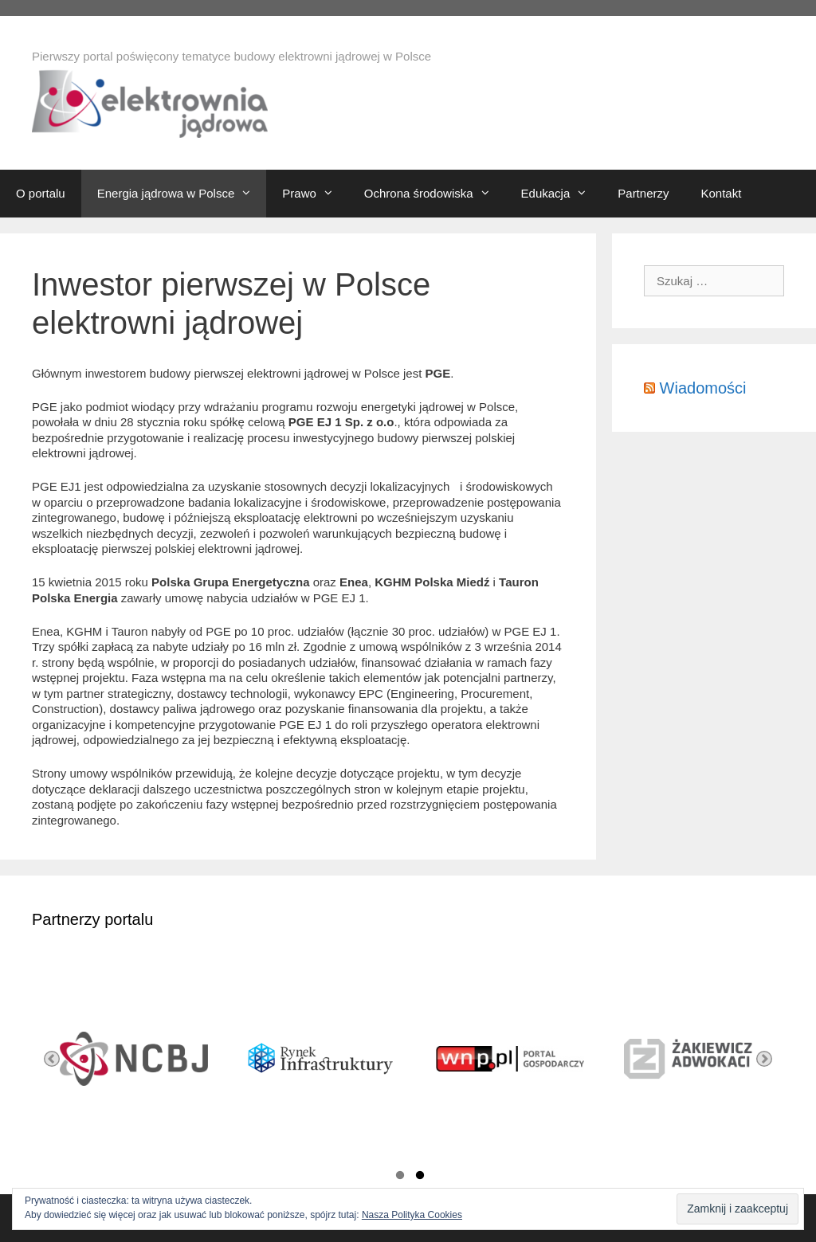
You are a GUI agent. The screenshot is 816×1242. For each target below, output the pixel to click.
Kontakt (720, 193)
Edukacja (561, 193)
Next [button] (764, 1059)
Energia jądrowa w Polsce (182, 193)
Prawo (315, 193)
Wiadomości (703, 388)
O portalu (40, 193)
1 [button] (400, 1177)
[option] (126, 1058)
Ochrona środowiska (434, 193)
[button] (250, 193)
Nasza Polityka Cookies (412, 1214)
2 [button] (420, 1177)
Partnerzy (643, 193)
